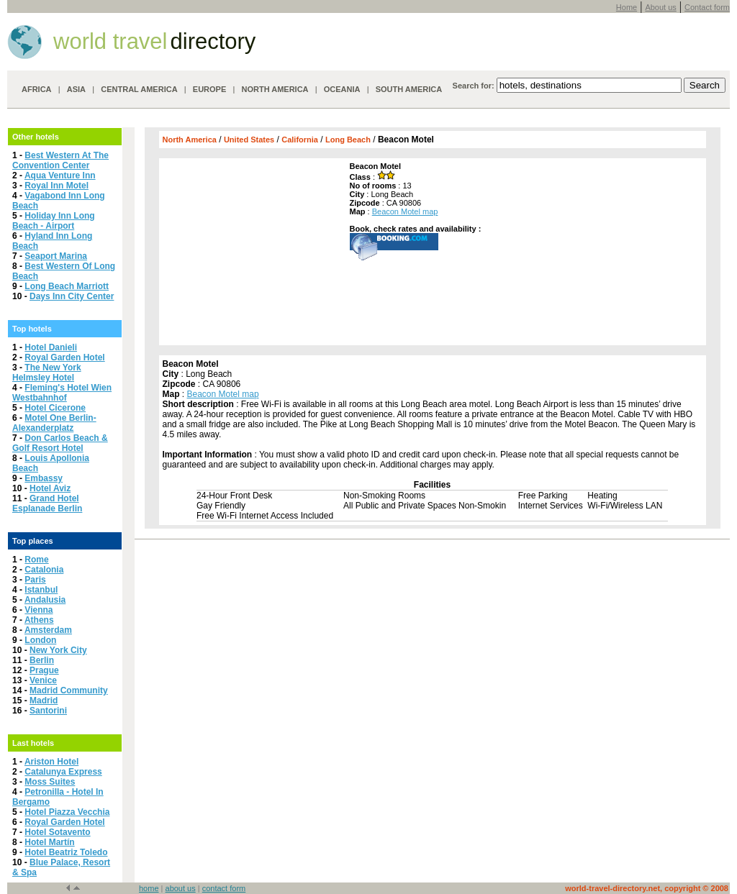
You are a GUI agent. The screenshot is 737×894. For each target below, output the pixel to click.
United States (249, 139)
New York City (58, 650)
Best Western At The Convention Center (60, 160)
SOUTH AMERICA (409, 89)
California (299, 139)
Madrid (44, 700)
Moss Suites (49, 782)
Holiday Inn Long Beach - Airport (53, 221)
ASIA (76, 89)
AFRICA (37, 89)
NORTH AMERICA (274, 89)
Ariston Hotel (51, 762)
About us (660, 7)
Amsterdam (48, 630)
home (149, 888)
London (40, 640)
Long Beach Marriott (66, 286)
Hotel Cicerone (55, 408)
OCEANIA (342, 89)
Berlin (42, 660)
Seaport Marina (55, 256)
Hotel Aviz (50, 488)
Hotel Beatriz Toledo (65, 852)
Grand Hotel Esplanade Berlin (47, 503)
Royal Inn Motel (56, 186)
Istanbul (41, 590)
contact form (224, 888)
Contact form (707, 7)
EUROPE (209, 89)
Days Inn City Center (72, 296)
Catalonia (43, 570)
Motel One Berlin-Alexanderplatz (54, 423)
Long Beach (348, 139)
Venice (43, 680)
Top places (32, 541)
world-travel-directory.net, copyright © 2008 (646, 888)
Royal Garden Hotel (64, 357)
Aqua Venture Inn (60, 175)
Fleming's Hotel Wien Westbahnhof (62, 393)
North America (190, 139)
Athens (39, 620)
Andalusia (44, 600)
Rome (36, 560)
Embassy (43, 478)
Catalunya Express (62, 772)
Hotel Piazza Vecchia (66, 812)
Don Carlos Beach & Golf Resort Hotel (60, 443)
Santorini (48, 711)
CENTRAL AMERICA (139, 89)
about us (181, 888)
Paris (34, 580)
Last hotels (33, 743)
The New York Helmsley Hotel (46, 372)
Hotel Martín (49, 842)
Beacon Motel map (405, 211)
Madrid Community (69, 690)
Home (626, 7)
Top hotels (32, 328)
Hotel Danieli (50, 347)
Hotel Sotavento (57, 832)
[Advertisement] (253, 252)
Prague (44, 670)
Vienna (38, 610)
